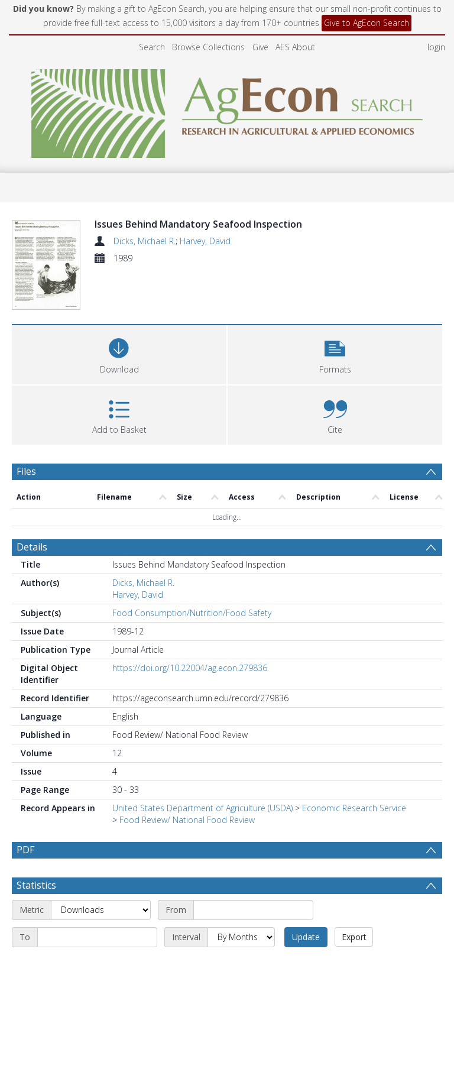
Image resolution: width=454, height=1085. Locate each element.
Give (260, 47)
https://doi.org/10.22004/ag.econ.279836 (189, 667)
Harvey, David (205, 241)
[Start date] (253, 910)
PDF (25, 849)
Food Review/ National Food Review (187, 819)
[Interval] (241, 937)
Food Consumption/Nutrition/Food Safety (191, 612)
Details (32, 546)
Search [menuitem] (152, 47)
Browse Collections (208, 47)
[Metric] (101, 910)
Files (26, 471)
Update (306, 937)
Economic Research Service (354, 808)
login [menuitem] (436, 47)
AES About (295, 47)
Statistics (36, 885)
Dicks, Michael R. (145, 241)
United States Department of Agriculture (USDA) (202, 808)
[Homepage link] (227, 110)
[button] (335, 353)
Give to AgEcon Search (366, 22)
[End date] (97, 937)
